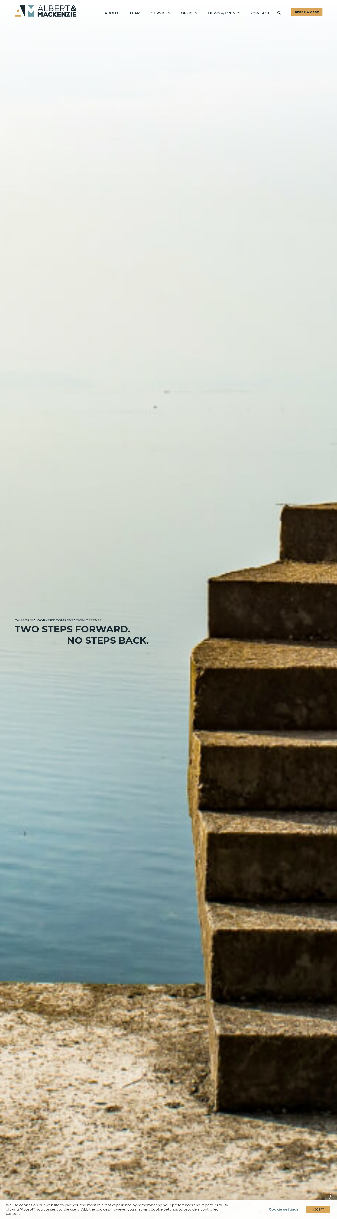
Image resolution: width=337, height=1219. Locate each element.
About (120, 13)
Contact (261, 13)
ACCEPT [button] (318, 1209)
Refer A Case (307, 12)
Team (142, 13)
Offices (193, 13)
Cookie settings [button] (284, 1209)
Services (167, 13)
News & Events (227, 13)
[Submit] (279, 13)
